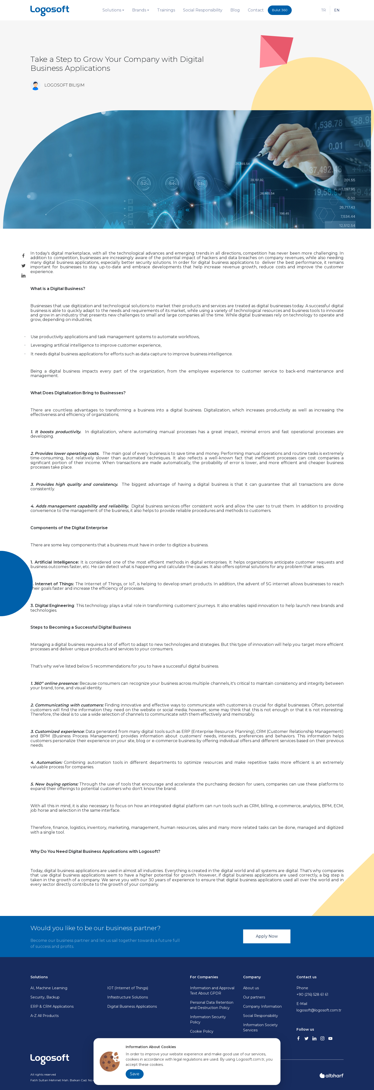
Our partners (254, 997)
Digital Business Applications (132, 1006)
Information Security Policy (208, 1019)
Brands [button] (139, 10)
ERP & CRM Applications (52, 1006)
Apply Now (267, 936)
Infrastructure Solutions (127, 997)
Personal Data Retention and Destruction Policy (211, 1005)
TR (323, 10)
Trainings (166, 10)
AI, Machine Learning (48, 988)
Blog (235, 10)
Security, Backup (45, 997)
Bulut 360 (279, 10)
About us (251, 988)
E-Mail (320, 1007)
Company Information (262, 1006)
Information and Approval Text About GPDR (212, 990)
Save (134, 1074)
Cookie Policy (201, 1031)
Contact (256, 10)
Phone (320, 991)
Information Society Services (260, 1027)
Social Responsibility (202, 10)
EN (337, 10)
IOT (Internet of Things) (127, 988)
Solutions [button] (111, 10)
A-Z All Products (44, 1015)
